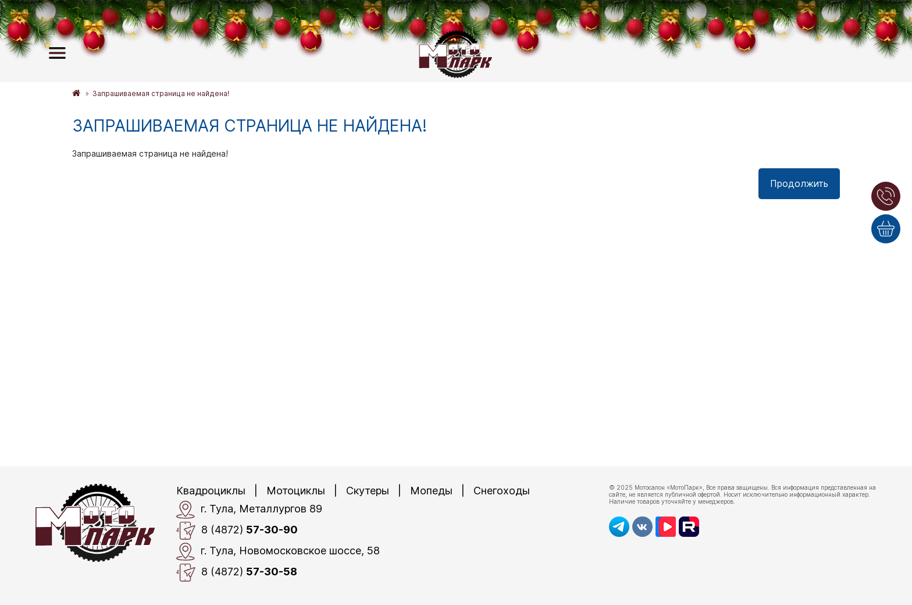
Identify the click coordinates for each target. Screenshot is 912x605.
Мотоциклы (295, 490)
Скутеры (367, 490)
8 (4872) (237, 531)
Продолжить (799, 183)
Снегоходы (501, 490)
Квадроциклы (210, 490)
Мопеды (431, 490)
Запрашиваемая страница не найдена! (160, 93)
